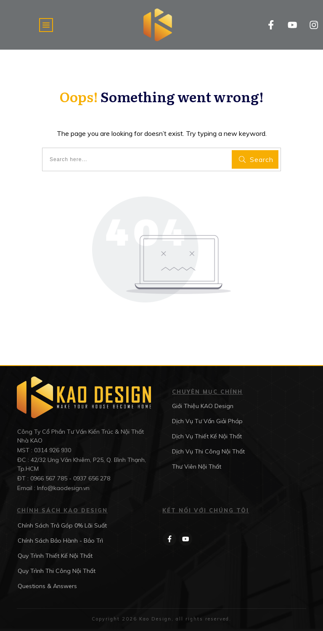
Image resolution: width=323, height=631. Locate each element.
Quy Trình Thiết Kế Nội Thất (55, 555)
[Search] (255, 159)
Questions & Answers (47, 586)
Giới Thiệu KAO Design (202, 406)
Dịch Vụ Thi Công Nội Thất (208, 451)
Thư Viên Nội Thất (196, 466)
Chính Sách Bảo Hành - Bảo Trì (60, 540)
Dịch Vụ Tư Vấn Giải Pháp (207, 421)
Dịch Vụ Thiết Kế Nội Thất (207, 436)
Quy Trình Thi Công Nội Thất (56, 571)
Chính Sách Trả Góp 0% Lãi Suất (62, 525)
